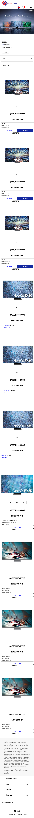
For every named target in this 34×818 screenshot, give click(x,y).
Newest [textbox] (5, 52)
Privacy (20, 815)
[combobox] (5, 52)
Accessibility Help (11, 815)
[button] (23, 7)
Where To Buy (17, 133)
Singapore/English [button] (7, 803)
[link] (19, 7)
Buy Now (25, 130)
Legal (25, 815)
